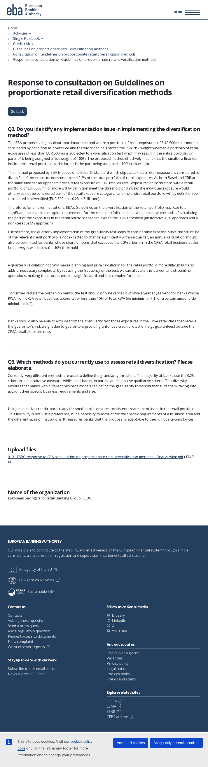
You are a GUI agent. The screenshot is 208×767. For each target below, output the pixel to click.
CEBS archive (117, 716)
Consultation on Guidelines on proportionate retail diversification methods (74, 54)
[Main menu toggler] (186, 12)
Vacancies (115, 658)
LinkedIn (119, 620)
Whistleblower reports (26, 646)
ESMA (111, 706)
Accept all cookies (131, 743)
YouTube (119, 631)
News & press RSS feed (26, 673)
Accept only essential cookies (176, 743)
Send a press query (23, 625)
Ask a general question (26, 620)
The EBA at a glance (123, 652)
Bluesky (118, 615)
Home (13, 28)
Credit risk (21, 43)
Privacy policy (118, 663)
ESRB (111, 711)
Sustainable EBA (31, 591)
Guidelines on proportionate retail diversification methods (60, 49)
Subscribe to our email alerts (31, 668)
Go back (17, 111)
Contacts (15, 615)
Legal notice (117, 668)
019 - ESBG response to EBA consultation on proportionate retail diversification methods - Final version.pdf (95, 456)
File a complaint (20, 641)
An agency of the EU (30, 569)
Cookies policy (118, 673)
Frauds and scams (121, 679)
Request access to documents (32, 636)
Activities (20, 33)
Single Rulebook (26, 38)
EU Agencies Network (31, 579)
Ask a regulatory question (29, 631)
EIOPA (112, 701)
